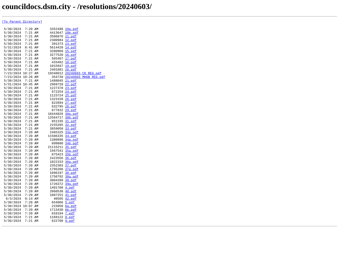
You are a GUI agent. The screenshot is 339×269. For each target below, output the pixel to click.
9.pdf (70, 261)
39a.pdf (71, 217)
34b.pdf (71, 168)
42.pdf (70, 234)
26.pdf (70, 115)
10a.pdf (71, 31)
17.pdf (70, 66)
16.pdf (70, 62)
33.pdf (70, 150)
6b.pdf (70, 248)
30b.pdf (71, 137)
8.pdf (70, 256)
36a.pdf (71, 190)
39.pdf (70, 212)
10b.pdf (71, 35)
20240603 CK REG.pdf (83, 84)
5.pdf (70, 239)
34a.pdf (71, 164)
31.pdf (70, 141)
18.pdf (70, 71)
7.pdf (70, 252)
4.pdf (70, 221)
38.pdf (70, 203)
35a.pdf (71, 177)
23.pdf (70, 102)
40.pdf (70, 226)
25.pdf (70, 110)
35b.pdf (71, 181)
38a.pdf (71, 208)
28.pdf (70, 124)
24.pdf (70, 106)
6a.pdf (70, 243)
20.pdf (70, 79)
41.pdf (70, 230)
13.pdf (70, 48)
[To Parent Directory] (22, 22)
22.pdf (70, 97)
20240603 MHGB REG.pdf (85, 88)
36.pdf (70, 186)
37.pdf (70, 195)
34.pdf (70, 159)
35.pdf (70, 172)
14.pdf (70, 53)
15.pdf (70, 57)
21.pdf (70, 93)
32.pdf (70, 146)
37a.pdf (71, 199)
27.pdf (70, 119)
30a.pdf (71, 133)
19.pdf (70, 75)
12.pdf (70, 44)
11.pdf (70, 40)
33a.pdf (71, 155)
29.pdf (70, 128)
